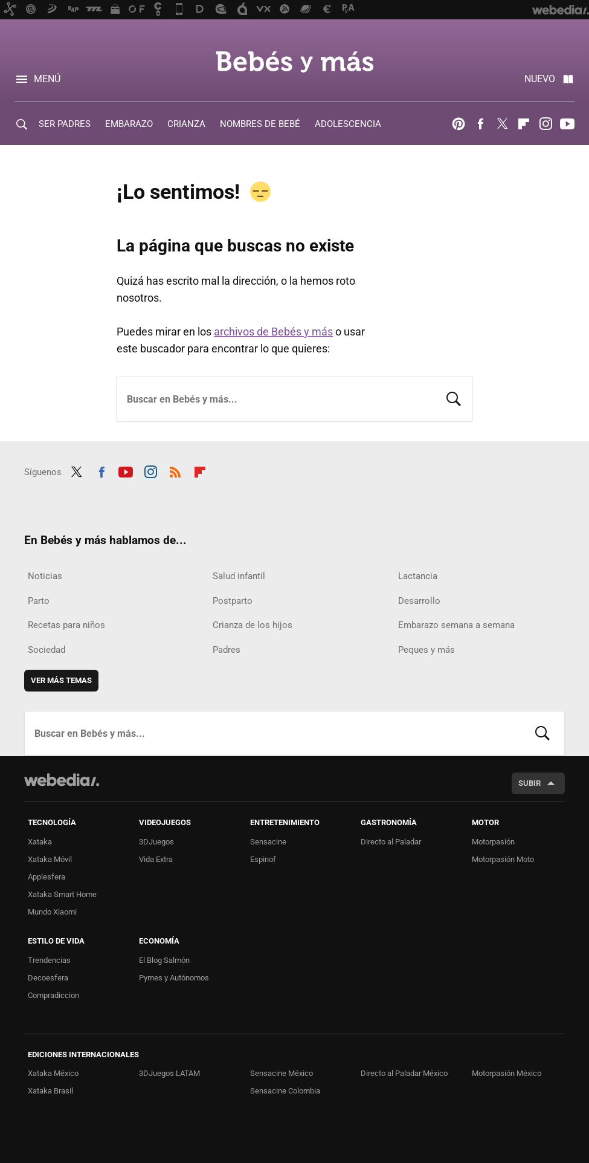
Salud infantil (239, 576)
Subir (529, 783)
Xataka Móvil (50, 859)
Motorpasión (493, 841)
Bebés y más (295, 61)
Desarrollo (419, 600)
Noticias (45, 576)
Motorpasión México (506, 1073)
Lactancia (417, 576)
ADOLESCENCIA (348, 123)
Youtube (567, 124)
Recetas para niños (66, 625)
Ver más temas (61, 680)
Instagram (545, 124)
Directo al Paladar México (404, 1073)
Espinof (263, 859)
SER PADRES (65, 123)
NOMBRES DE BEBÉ (260, 123)
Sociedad (46, 649)
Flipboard (524, 124)
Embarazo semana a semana (456, 625)
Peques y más (426, 649)
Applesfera (46, 876)
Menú (47, 79)
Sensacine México (281, 1073)
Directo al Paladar (391, 841)
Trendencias (49, 960)
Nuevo (539, 79)
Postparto (233, 600)
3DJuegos (156, 841)
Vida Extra (156, 859)
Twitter (502, 124)
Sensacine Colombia (285, 1090)
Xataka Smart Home (62, 894)
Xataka (40, 841)
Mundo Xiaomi (52, 911)
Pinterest (458, 124)
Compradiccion (53, 995)
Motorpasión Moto (503, 859)
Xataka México (53, 1073)
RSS (175, 470)
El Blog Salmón (164, 960)
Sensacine (268, 841)
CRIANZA (186, 123)
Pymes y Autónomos (174, 977)
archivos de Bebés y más (273, 331)
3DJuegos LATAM (169, 1073)
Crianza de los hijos (252, 625)
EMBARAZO (129, 123)
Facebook (480, 124)
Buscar (454, 397)
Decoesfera (48, 977)
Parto (39, 600)
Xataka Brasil (50, 1090)
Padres (226, 649)
